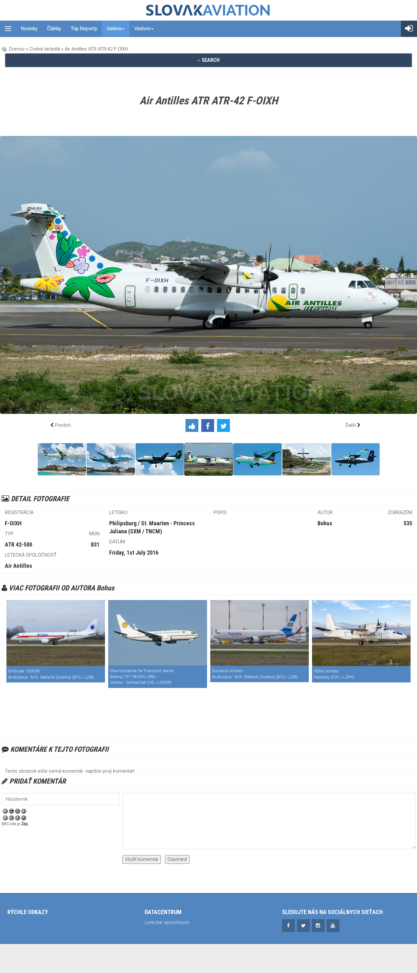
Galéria (116, 29)
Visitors (144, 29)
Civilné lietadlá (44, 49)
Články (54, 29)
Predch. (63, 425)
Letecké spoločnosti (167, 922)
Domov (16, 49)
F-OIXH (13, 523)
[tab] (208, 60)
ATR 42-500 (18, 544)
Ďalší (351, 425)
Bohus (324, 523)
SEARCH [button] (208, 60)
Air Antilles (18, 565)
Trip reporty (84, 29)
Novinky (29, 29)
